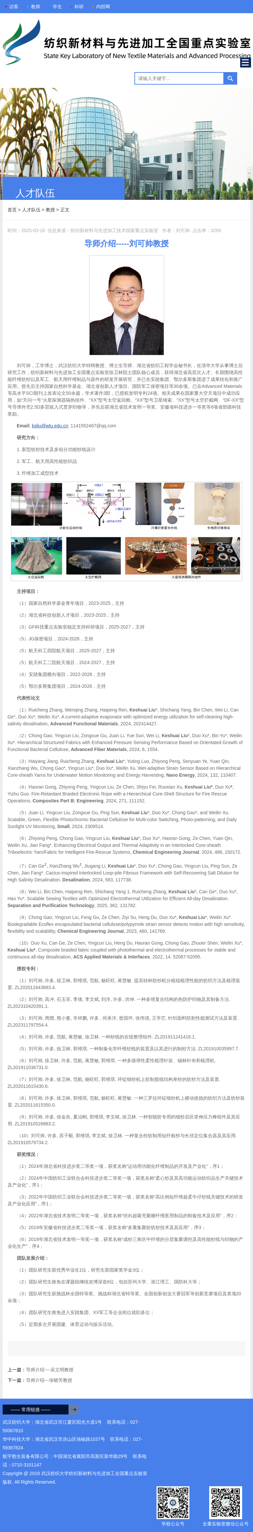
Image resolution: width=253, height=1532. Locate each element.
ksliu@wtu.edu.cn (50, 425)
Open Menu (245, 62)
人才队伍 (31, 209)
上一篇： (41, 1369)
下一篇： (40, 1380)
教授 (50, 209)
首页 (12, 209)
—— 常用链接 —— (30, 1409)
